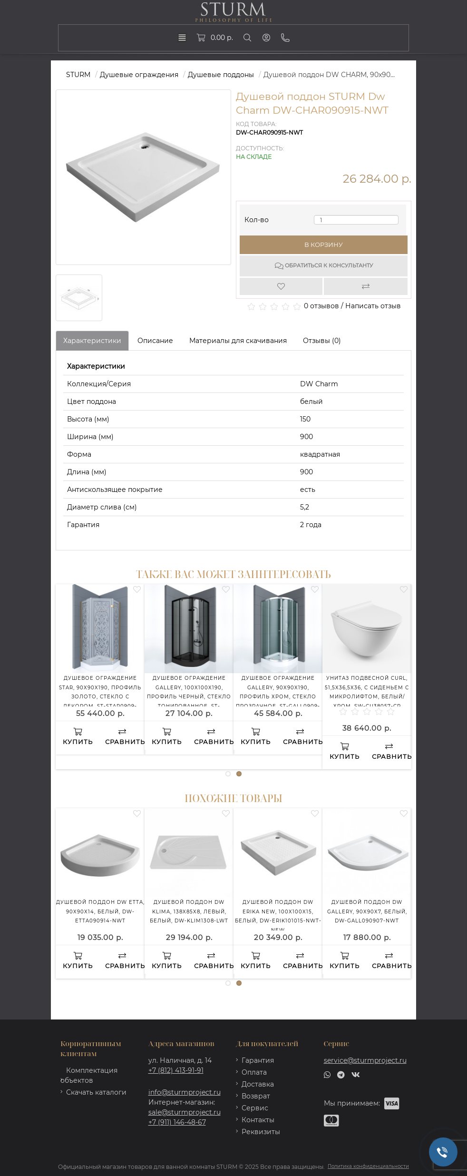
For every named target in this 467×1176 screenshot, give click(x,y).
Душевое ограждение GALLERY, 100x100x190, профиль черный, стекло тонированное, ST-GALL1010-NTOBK (189, 697)
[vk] (355, 1074)
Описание (155, 340)
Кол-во (256, 218)
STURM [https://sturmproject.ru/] (78, 74)
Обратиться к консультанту (324, 266)
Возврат (256, 1096)
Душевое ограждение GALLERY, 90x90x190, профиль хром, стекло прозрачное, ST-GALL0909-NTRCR (278, 697)
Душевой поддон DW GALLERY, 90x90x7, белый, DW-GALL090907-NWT (367, 911)
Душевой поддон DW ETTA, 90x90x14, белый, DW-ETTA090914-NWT (100, 911)
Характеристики (92, 340)
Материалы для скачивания (238, 340)
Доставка (258, 1084)
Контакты (258, 1120)
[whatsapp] (327, 1074)
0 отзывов (321, 306)
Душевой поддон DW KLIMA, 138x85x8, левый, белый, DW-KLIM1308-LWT (189, 911)
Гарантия (258, 1060)
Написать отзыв (373, 306)
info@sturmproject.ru (184, 1092)
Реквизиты (261, 1131)
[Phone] (285, 37)
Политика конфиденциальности (368, 1166)
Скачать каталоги (96, 1092)
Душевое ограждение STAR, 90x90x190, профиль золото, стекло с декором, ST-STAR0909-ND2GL (100, 697)
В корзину (323, 244)
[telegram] (341, 1074)
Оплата (254, 1072)
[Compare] (366, 286)
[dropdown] (182, 37)
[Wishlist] (282, 286)
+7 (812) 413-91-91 (176, 1070)
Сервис (255, 1108)
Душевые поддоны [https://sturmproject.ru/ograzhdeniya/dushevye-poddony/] (221, 74)
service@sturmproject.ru (365, 1060)
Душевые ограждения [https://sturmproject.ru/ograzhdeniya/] (139, 74)
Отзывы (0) (322, 340)
